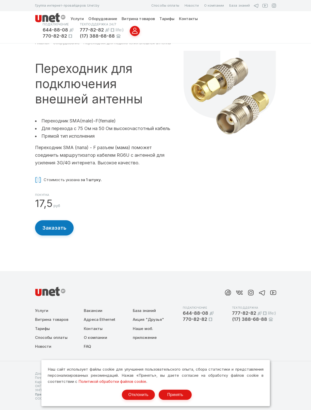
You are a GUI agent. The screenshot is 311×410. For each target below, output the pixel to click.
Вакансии (93, 310)
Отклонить (138, 394)
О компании (214, 5)
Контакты (188, 18)
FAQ (87, 346)
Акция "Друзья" (148, 319)
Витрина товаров (138, 18)
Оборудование (102, 18)
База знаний (239, 5)
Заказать (54, 228)
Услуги (77, 18)
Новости (192, 5)
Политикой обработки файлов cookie (112, 381)
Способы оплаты (165, 5)
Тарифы (166, 18)
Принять (175, 394)
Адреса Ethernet (99, 319)
